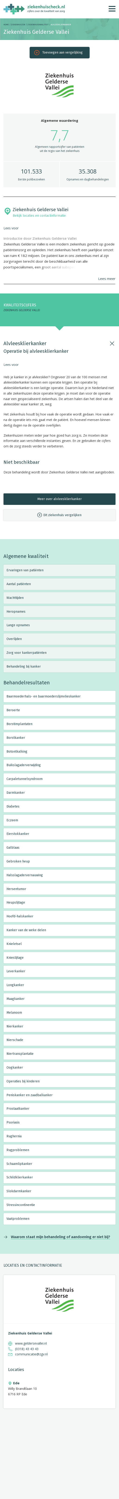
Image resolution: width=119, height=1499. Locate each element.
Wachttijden (15, 598)
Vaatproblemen (17, 1219)
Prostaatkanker (17, 1109)
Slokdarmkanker (18, 1191)
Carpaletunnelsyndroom (24, 779)
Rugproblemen (17, 1150)
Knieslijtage (15, 958)
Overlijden (14, 639)
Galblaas (12, 848)
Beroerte (13, 710)
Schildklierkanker (19, 1177)
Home (6, 24)
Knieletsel (14, 944)
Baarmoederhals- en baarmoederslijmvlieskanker (43, 696)
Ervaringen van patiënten (25, 570)
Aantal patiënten (18, 584)
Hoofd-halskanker (19, 916)
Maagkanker (15, 999)
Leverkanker (15, 971)
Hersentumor (16, 889)
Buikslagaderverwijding (23, 765)
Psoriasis (13, 1122)
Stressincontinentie (20, 1205)
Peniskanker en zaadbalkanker (29, 1095)
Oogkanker (14, 1067)
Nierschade (14, 1040)
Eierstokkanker (17, 834)
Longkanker (15, 985)
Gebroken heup (18, 861)
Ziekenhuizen (18, 24)
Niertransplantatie (20, 1054)
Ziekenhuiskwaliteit (38, 24)
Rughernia (14, 1136)
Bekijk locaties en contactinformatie (39, 216)
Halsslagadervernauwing (24, 875)
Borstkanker (15, 738)
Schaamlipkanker (19, 1164)
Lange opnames (18, 625)
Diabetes (12, 806)
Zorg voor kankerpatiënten (26, 653)
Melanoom (14, 1013)
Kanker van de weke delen (26, 930)
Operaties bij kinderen (23, 1081)
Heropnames (15, 612)
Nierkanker (14, 1026)
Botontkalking (16, 752)
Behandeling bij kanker (23, 666)
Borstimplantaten (19, 724)
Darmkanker (15, 793)
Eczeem (12, 820)
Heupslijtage (15, 903)
